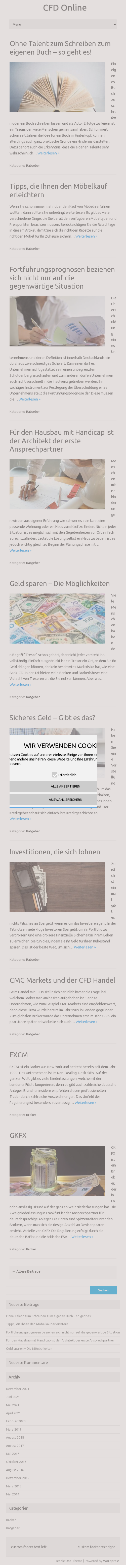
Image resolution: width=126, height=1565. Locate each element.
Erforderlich (67, 775)
